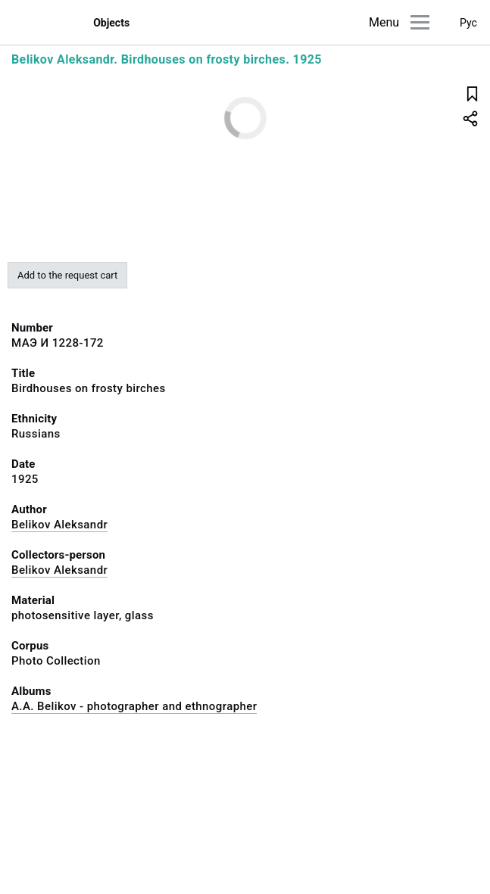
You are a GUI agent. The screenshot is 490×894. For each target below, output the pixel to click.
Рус (468, 23)
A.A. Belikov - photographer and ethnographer (134, 706)
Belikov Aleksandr (59, 524)
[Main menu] (420, 22)
